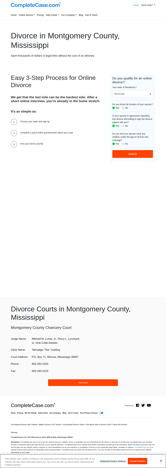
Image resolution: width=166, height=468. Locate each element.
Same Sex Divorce (120, 424)
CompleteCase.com (33, 405)
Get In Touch (91, 15)
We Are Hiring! (31, 413)
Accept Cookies (137, 461)
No (126, 108)
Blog (81, 15)
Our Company (68, 15)
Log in (136, 5)
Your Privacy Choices (89, 413)
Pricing (40, 15)
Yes (117, 108)
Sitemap (14, 432)
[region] (83, 461)
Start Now (83, 382)
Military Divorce (45, 424)
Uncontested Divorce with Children (24, 424)
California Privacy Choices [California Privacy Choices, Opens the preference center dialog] (113, 461)
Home (14, 15)
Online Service (26, 15)
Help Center (51, 15)
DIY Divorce (57, 424)
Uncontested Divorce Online (74, 424)
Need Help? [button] (147, 5)
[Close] (161, 460)
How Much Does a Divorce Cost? (99, 424)
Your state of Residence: (124, 87)
